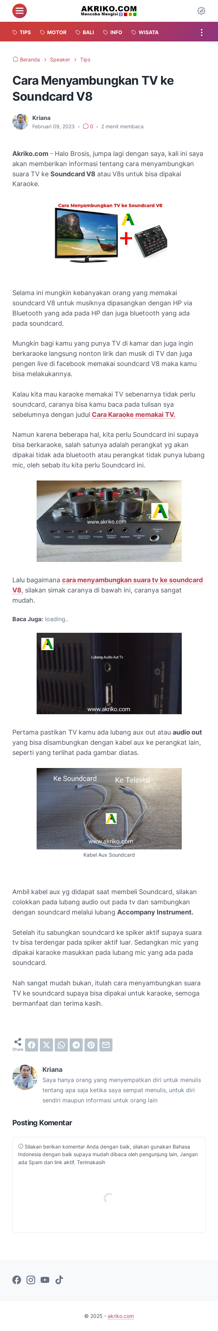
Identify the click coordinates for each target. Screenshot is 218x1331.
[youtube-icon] (45, 1280)
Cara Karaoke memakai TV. (133, 414)
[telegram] (76, 1044)
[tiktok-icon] (59, 1280)
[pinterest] (91, 1044)
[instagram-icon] (30, 1280)
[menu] (19, 11)
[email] (105, 1044)
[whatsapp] (61, 1044)
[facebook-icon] (16, 1280)
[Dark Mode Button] (201, 11)
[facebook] (31, 1044)
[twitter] (46, 1044)
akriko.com (121, 1316)
